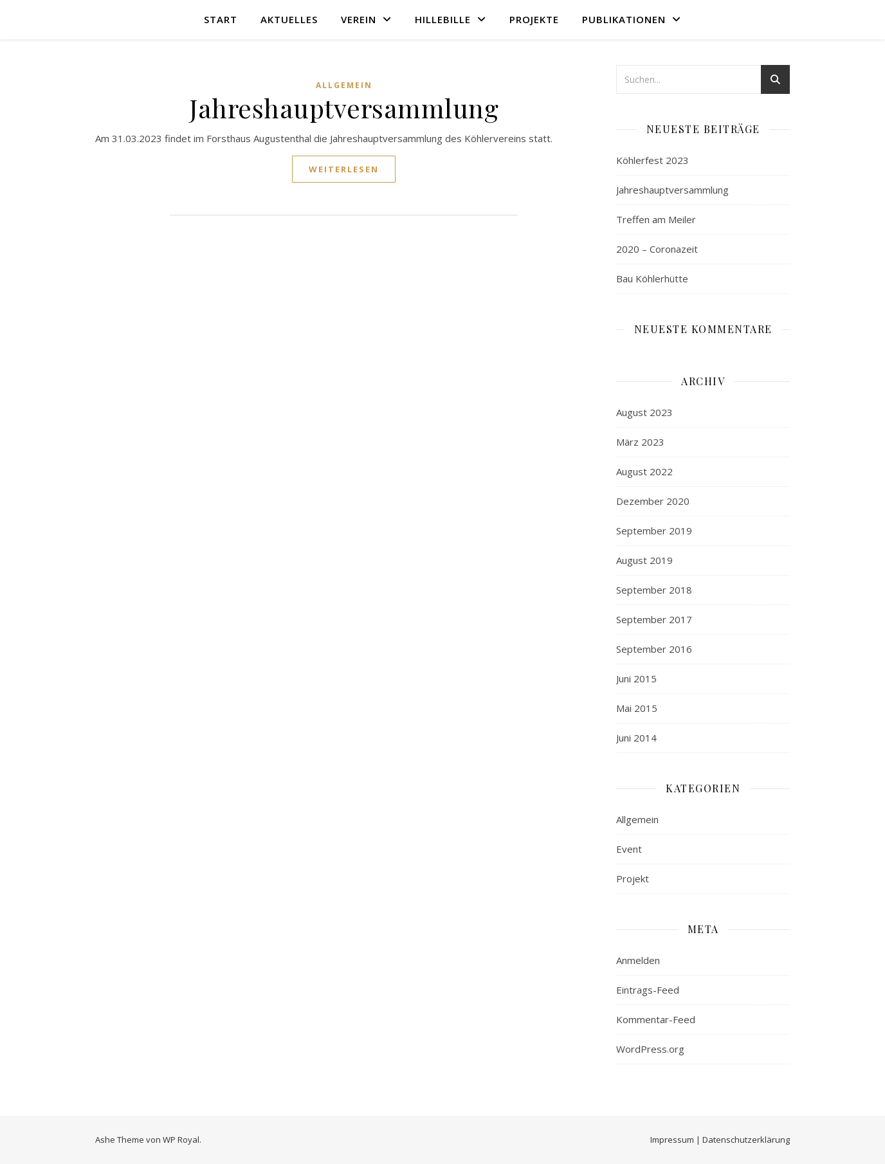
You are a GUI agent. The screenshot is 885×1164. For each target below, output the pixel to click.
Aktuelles (289, 19)
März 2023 (640, 441)
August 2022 (644, 471)
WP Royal (181, 1139)
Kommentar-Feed (655, 1019)
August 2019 (644, 560)
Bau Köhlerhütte (652, 278)
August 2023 (644, 412)
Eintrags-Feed (647, 989)
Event (629, 848)
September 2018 (654, 589)
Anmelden (638, 960)
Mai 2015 (636, 708)
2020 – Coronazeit (657, 248)
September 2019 (654, 530)
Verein (358, 19)
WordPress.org (650, 1048)
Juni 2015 (636, 678)
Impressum (672, 1139)
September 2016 (654, 648)
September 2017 (654, 619)
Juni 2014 (636, 737)
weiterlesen (344, 169)
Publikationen (624, 19)
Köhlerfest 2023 (652, 160)
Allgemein (344, 85)
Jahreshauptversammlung (343, 108)
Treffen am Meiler (656, 219)
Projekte (534, 19)
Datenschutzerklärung (746, 1139)
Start (220, 19)
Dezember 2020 (652, 501)
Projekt (632, 878)
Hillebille (443, 19)
